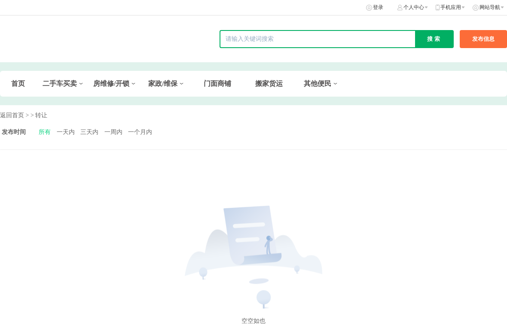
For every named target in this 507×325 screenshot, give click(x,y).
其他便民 (317, 83)
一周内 (113, 132)
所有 (45, 132)
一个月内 (140, 132)
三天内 (89, 132)
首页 (18, 83)
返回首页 (12, 115)
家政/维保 (162, 83)
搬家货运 (269, 83)
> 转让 (39, 115)
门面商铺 (217, 83)
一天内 (66, 132)
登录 (378, 7)
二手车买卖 (60, 83)
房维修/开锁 (111, 83)
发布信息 (483, 39)
